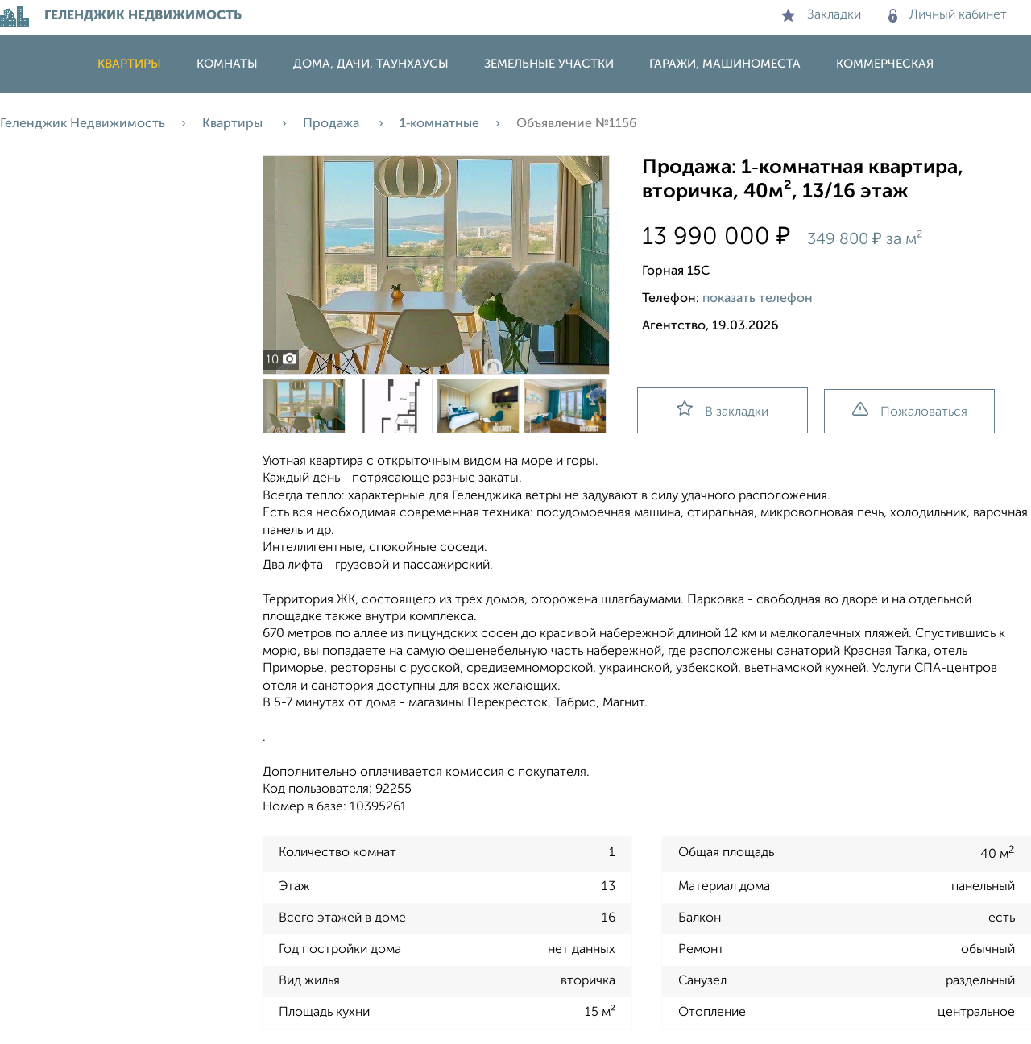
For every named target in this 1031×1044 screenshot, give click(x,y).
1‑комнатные (439, 124)
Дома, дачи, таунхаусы (371, 64)
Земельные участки (549, 64)
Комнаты (227, 64)
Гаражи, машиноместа (725, 64)
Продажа (332, 124)
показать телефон (757, 298)
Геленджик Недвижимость (82, 124)
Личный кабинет (947, 15)
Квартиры (129, 64)
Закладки (821, 15)
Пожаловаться (909, 410)
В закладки (722, 409)
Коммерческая (885, 64)
